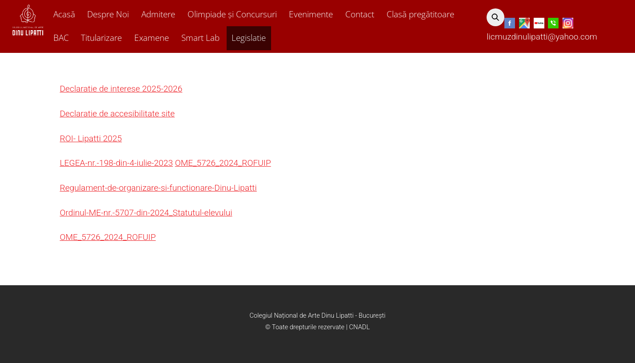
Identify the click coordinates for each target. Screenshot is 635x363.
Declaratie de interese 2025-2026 (121, 89)
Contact (359, 14)
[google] (524, 23)
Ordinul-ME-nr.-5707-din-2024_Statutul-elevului (146, 212)
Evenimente (311, 14)
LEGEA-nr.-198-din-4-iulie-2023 (116, 163)
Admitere (158, 14)
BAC (61, 38)
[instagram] (568, 23)
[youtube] (539, 23)
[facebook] (509, 23)
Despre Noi (108, 14)
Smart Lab (200, 38)
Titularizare (101, 38)
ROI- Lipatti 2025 (91, 138)
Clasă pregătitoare (420, 14)
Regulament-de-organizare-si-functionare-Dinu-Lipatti (158, 188)
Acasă (64, 14)
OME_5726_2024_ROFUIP (223, 163)
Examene (151, 38)
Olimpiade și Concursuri (232, 14)
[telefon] (553, 23)
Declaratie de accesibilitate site (117, 113)
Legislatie (249, 38)
